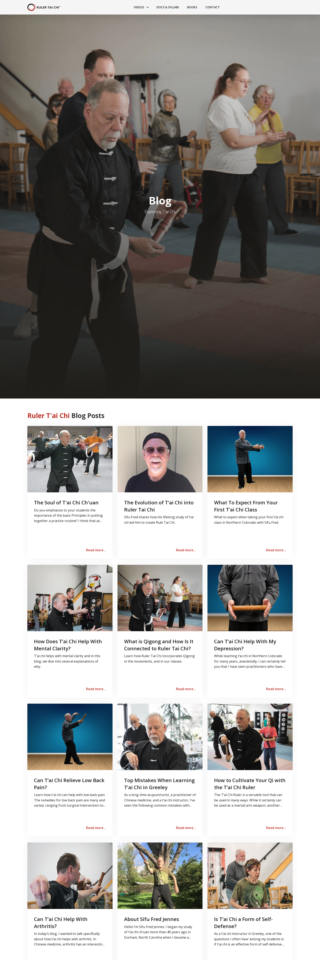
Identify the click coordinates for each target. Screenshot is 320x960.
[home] (44, 7)
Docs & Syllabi (167, 7)
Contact (212, 7)
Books (192, 7)
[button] (141, 7)
